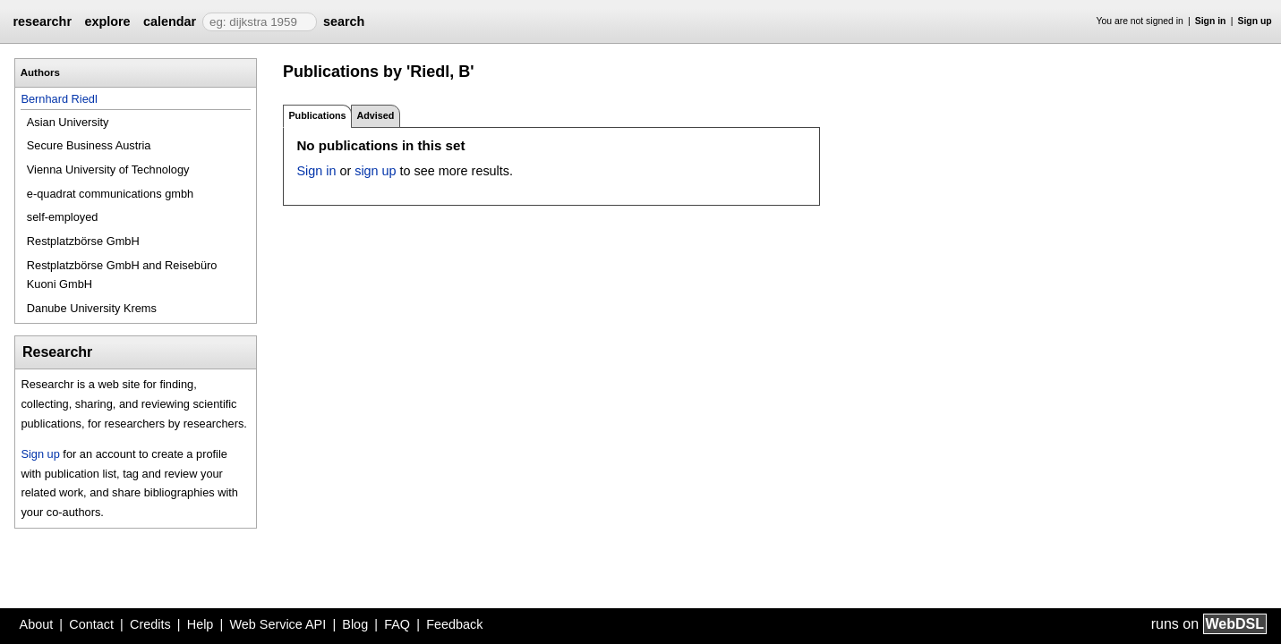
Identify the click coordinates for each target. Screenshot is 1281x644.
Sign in (1210, 21)
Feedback (454, 624)
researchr (42, 21)
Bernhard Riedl (59, 99)
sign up (375, 171)
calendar (169, 21)
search (343, 21)
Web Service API (277, 624)
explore (107, 21)
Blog (355, 624)
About (37, 624)
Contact (91, 624)
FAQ (397, 624)
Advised (375, 115)
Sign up (1255, 21)
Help (200, 624)
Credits (150, 624)
